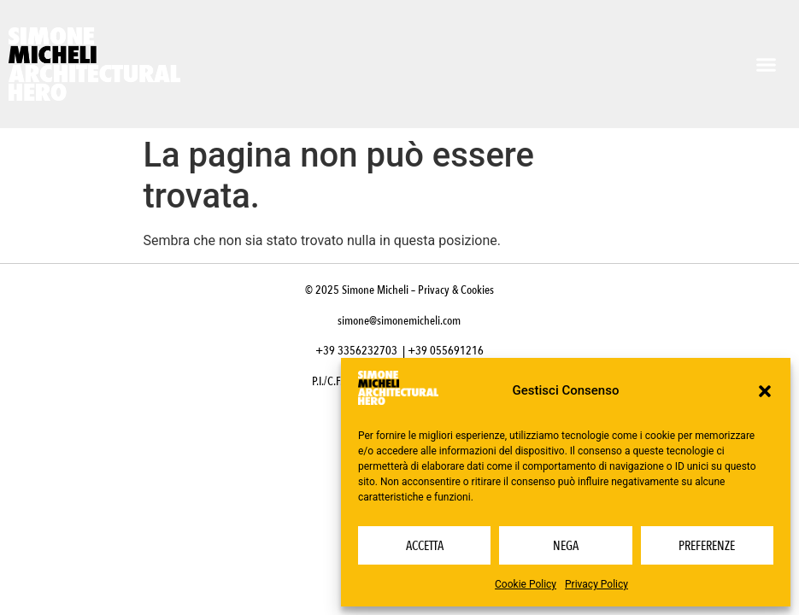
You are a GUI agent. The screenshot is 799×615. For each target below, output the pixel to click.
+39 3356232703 (356, 351)
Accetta (425, 545)
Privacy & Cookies (456, 290)
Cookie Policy (525, 584)
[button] (764, 391)
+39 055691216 (446, 351)
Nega (566, 545)
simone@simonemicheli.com (399, 321)
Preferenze (707, 545)
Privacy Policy (596, 584)
